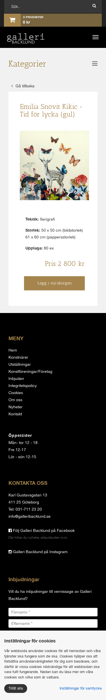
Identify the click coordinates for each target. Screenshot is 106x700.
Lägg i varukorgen (54, 283)
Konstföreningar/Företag (30, 371)
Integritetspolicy (22, 385)
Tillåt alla (15, 688)
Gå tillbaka (22, 86)
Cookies (15, 392)
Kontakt (15, 414)
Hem (12, 350)
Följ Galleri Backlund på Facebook (41, 530)
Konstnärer (18, 357)
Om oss (15, 399)
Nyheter (15, 407)
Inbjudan (16, 378)
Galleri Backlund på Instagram (38, 551)
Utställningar (19, 364)
